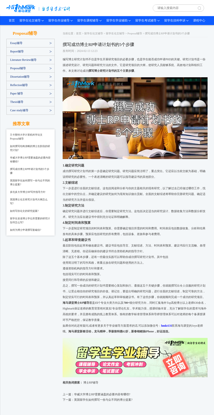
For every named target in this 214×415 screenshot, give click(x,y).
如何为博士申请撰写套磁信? (25, 230)
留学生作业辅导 (60, 20)
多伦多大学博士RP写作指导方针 (28, 192)
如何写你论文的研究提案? (24, 211)
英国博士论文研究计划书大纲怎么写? (28, 201)
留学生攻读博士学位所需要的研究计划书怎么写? (30, 220)
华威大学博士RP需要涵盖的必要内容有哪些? (30, 159)
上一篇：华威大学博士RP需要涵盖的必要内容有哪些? (96, 394)
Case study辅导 (19, 110)
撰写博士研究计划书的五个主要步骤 (111, 70)
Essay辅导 (16, 43)
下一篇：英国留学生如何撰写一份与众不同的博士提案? (97, 399)
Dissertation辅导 (20, 76)
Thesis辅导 (16, 101)
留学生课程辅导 (89, 20)
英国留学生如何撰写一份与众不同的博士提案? (30, 182)
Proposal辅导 (18, 68)
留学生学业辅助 (118, 20)
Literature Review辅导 (23, 59)
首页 (12, 20)
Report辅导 (17, 51)
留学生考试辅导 (147, 20)
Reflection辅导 (19, 85)
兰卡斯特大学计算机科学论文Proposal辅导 (26, 136)
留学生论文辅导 (31, 20)
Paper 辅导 (16, 93)
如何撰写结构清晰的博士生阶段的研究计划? (30, 148)
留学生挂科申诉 (176, 20)
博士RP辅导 (90, 382)
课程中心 (199, 20)
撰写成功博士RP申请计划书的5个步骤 (29, 171)
